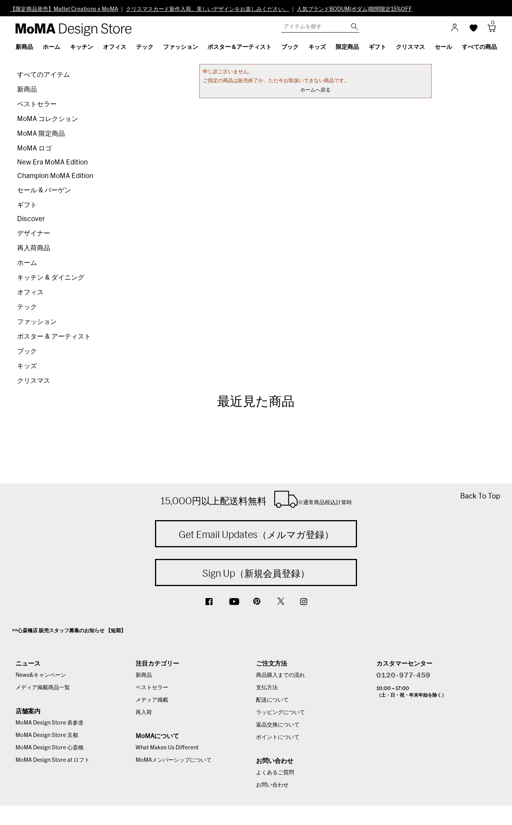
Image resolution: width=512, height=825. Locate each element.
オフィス (30, 292)
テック (27, 307)
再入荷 (144, 712)
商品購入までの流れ (280, 675)
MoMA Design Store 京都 (47, 735)
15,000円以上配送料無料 (256, 499)
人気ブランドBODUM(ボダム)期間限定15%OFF (354, 9)
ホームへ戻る (315, 90)
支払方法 (267, 687)
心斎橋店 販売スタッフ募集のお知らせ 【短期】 (71, 630)
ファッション (37, 321)
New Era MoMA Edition (52, 162)
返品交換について (278, 725)
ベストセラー (37, 104)
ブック (27, 351)
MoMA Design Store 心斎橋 (50, 748)
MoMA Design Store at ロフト (53, 760)
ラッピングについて (280, 712)
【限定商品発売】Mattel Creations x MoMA (64, 9)
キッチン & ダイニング (50, 277)
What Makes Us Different (167, 748)
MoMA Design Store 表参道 (50, 723)
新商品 (27, 89)
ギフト (27, 205)
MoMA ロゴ (34, 148)
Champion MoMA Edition (55, 176)
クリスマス (33, 380)
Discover (31, 219)
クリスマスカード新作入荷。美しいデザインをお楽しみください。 (207, 9)
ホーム (27, 262)
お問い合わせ (272, 785)
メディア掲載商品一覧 (43, 687)
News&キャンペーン (41, 675)
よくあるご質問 (275, 772)
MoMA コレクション (47, 119)
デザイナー (33, 233)
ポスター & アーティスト (54, 336)
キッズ (27, 366)
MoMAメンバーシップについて (174, 760)
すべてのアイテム (43, 74)
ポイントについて (278, 737)
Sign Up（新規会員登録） (256, 573)
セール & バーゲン (44, 190)
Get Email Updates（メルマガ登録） (256, 534)
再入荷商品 (33, 248)
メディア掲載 (152, 700)
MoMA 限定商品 (41, 133)
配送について (272, 700)
